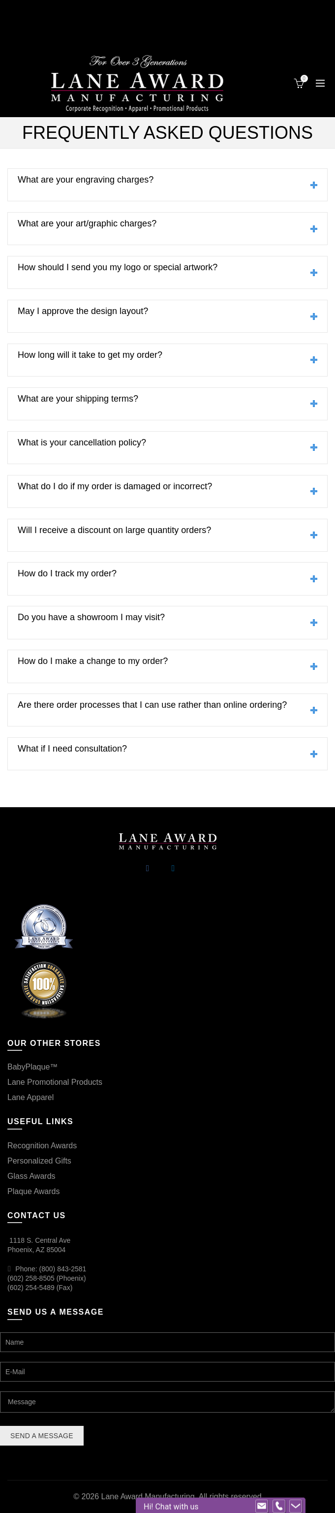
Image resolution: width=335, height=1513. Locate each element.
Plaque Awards (33, 1191)
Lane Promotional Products (54, 1082)
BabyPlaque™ (32, 1067)
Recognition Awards (42, 1145)
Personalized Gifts (39, 1161)
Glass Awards (31, 1176)
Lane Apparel (30, 1097)
